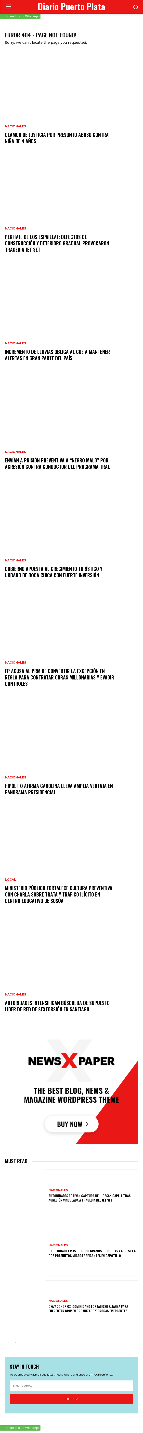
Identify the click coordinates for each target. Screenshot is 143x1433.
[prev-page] (8, 1342)
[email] (71, 1385)
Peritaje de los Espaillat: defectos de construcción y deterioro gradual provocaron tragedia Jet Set (57, 243)
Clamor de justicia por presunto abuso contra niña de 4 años (57, 138)
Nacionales (15, 126)
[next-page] (16, 1342)
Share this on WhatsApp (22, 16)
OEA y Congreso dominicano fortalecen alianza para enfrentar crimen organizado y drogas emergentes (88, 1308)
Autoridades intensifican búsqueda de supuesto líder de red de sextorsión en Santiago (57, 1006)
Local (10, 879)
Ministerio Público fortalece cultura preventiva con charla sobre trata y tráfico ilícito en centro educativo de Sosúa (58, 894)
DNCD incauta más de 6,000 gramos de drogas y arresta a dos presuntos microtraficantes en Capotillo (92, 1253)
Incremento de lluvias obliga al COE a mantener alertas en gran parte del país (57, 355)
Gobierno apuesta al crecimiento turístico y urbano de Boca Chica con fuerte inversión (53, 572)
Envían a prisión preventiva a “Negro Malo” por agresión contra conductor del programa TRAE (57, 463)
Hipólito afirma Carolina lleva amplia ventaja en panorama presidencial (59, 789)
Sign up (71, 1399)
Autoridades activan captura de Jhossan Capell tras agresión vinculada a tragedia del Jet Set (89, 1198)
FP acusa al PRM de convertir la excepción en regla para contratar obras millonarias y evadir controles (59, 677)
